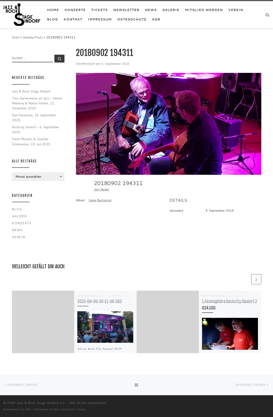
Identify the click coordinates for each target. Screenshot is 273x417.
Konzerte (22, 223)
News (17, 230)
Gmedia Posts (33, 37)
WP (28, 409)
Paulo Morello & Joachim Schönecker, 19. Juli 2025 (31, 141)
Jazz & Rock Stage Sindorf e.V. (41, 403)
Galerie (19, 216)
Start (15, 37)
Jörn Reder (101, 189)
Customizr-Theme (73, 409)
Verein (18, 237)
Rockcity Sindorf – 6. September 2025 (35, 129)
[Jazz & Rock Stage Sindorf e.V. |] (21, 14)
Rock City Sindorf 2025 (105, 349)
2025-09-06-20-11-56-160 (99, 301)
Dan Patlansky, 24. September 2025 (34, 117)
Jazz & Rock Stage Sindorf (31, 91)
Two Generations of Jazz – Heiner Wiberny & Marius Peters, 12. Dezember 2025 (37, 103)
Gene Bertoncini (100, 200)
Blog (17, 209)
